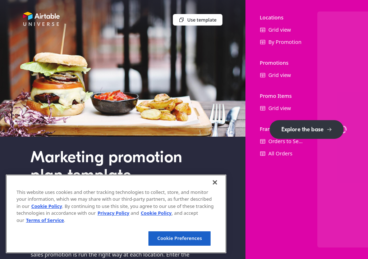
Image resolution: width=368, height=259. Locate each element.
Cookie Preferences (179, 238)
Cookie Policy (46, 206)
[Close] (215, 182)
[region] (116, 213)
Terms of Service (45, 220)
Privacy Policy (113, 213)
